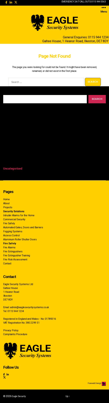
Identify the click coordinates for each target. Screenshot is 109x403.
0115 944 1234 (98, 37)
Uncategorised (12, 168)
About (6, 203)
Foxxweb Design (95, 383)
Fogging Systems (12, 231)
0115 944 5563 (98, 1)
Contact (7, 263)
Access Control (11, 235)
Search (7, 92)
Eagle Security (19, 396)
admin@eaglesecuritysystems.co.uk (29, 307)
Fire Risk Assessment (15, 259)
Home (6, 199)
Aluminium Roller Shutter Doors (20, 239)
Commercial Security (14, 219)
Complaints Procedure (15, 334)
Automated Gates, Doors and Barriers (23, 227)
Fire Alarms (9, 247)
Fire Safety (9, 223)
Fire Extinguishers (13, 251)
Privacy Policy (11, 330)
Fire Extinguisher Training (16, 255)
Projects (7, 207)
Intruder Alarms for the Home (18, 215)
